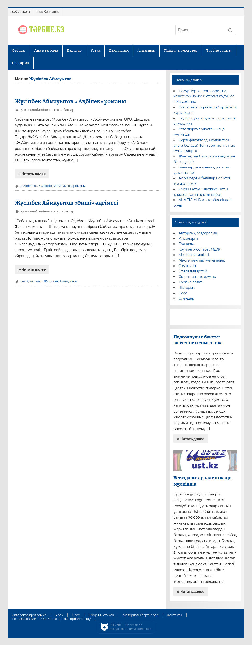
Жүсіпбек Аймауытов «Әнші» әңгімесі (66, 203)
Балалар (74, 50)
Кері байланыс (48, 11)
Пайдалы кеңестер (180, 50)
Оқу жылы (187, 266)
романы (79, 186)
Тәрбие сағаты (219, 50)
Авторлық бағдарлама (198, 233)
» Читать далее (32, 174)
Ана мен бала (46, 50)
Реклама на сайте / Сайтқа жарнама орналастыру (51, 619)
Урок (59, 615)
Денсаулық (119, 50)
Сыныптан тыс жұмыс (197, 277)
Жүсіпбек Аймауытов (55, 186)
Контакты (174, 615)
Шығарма (20, 63)
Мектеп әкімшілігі (194, 255)
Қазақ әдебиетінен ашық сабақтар (47, 110)
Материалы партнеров (140, 615)
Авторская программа (29, 615)
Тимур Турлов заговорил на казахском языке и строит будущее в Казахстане (203, 96)
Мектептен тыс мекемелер (202, 260)
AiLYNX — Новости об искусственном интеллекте (130, 627)
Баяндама (187, 244)
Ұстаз (95, 50)
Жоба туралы (21, 11)
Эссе (183, 293)
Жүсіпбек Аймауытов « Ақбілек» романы (70, 101)
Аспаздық (146, 50)
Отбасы (18, 50)
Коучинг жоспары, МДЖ (199, 249)
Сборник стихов (101, 615)
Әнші (24, 281)
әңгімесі (36, 281)
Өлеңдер (186, 298)
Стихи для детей (193, 271)
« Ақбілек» (29, 186)
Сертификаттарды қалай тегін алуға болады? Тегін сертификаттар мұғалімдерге (204, 145)
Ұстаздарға (188, 238)
